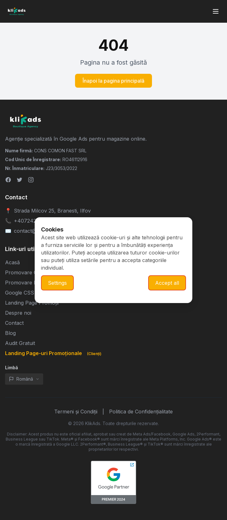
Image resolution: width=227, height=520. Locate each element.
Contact (14, 323)
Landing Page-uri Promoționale (54, 353)
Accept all (167, 283)
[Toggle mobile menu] (215, 11)
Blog (10, 333)
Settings (57, 283)
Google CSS (19, 292)
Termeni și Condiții (75, 411)
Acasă (12, 262)
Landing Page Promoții (32, 303)
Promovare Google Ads (33, 272)
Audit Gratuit (20, 343)
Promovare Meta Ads (30, 282)
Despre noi (18, 313)
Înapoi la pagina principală (113, 81)
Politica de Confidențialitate (141, 411)
